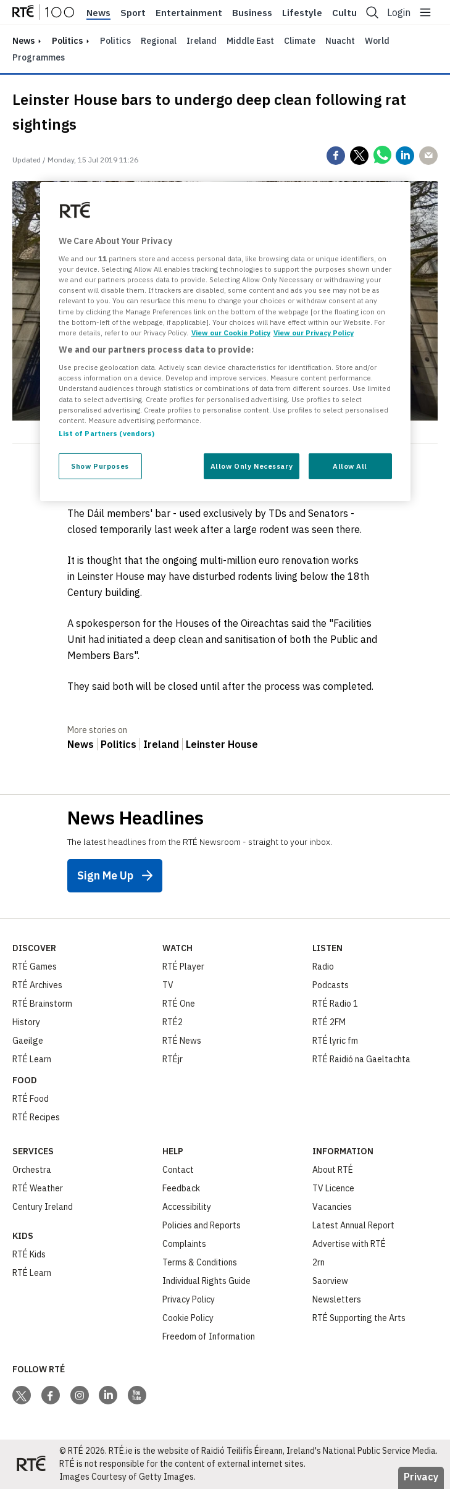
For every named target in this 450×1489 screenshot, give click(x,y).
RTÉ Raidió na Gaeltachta (361, 1059)
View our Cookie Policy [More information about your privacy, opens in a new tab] (230, 332)
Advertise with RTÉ (349, 1243)
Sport (133, 13)
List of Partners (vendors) (107, 433)
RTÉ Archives (37, 985)
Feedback (181, 1188)
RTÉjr (172, 1059)
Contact (178, 1169)
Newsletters (336, 1299)
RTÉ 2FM (329, 1022)
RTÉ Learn (31, 1059)
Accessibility (186, 1206)
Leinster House (222, 744)
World (377, 40)
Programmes (38, 57)
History (26, 1022)
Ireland (201, 40)
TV (167, 985)
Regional (159, 40)
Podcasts (330, 985)
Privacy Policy (188, 1299)
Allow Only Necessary (251, 466)
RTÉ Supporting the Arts (359, 1317)
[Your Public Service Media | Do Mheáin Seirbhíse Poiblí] (30, 1464)
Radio (323, 966)
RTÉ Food (30, 1098)
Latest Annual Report (353, 1225)
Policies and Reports (201, 1225)
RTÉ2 (172, 1022)
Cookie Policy (188, 1317)
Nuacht (340, 40)
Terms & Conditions (199, 1262)
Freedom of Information (208, 1336)
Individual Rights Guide (206, 1280)
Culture (349, 13)
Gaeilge (27, 1040)
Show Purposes (99, 466)
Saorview (330, 1280)
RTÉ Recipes (36, 1117)
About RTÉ (332, 1169)
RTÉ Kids (29, 1254)
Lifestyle (302, 13)
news (23, 40)
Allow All (350, 466)
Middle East (250, 40)
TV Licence (333, 1188)
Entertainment (189, 13)
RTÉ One (178, 1003)
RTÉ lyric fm (335, 1040)
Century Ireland (42, 1206)
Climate (299, 40)
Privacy (421, 1476)
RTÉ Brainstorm (42, 1003)
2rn (318, 1262)
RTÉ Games (34, 966)
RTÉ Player (183, 966)
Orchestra (31, 1169)
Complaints (184, 1243)
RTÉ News (181, 1040)
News (98, 13)
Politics (67, 40)
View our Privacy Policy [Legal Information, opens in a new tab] (313, 332)
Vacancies (332, 1206)
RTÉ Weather (37, 1188)
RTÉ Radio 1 (335, 1003)
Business (252, 13)
